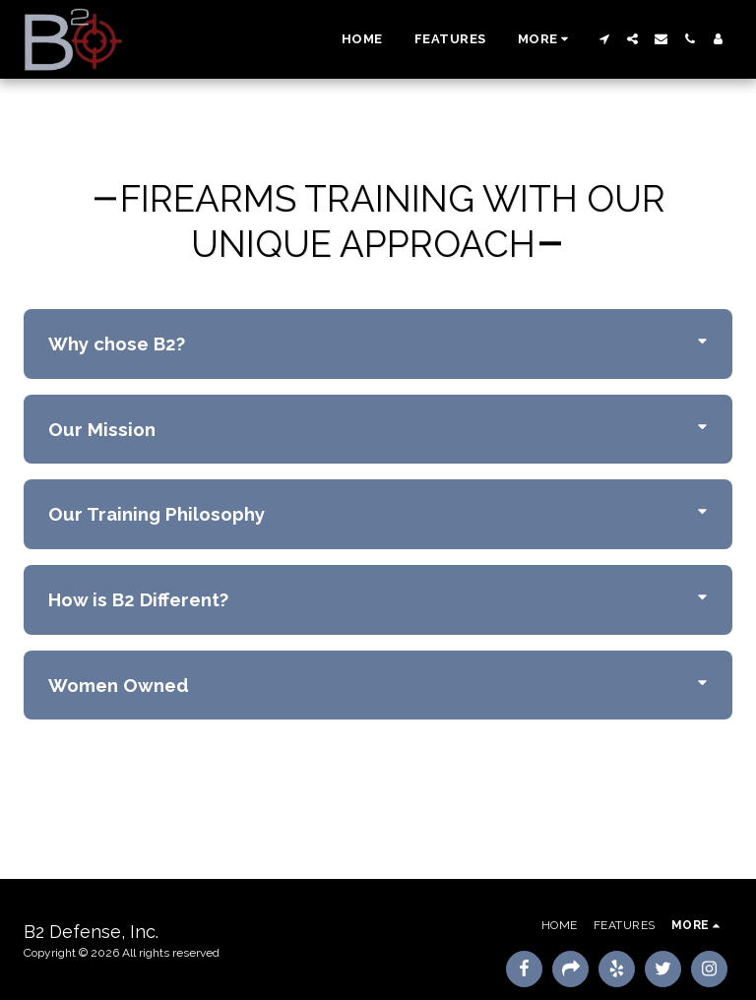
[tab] (378, 344)
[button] (604, 38)
